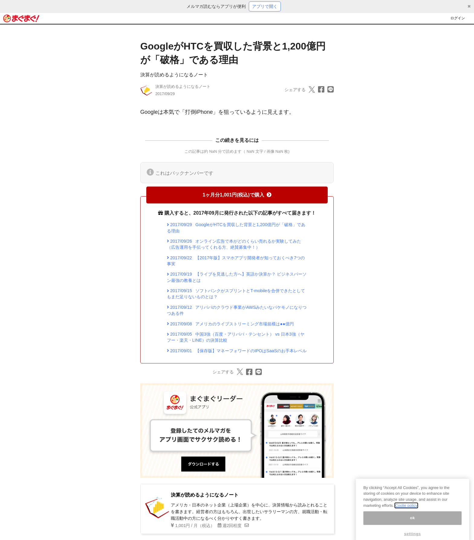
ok (412, 524)
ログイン (457, 18)
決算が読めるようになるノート (174, 74)
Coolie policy (406, 512)
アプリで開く (265, 6)
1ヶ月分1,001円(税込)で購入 (237, 194)
